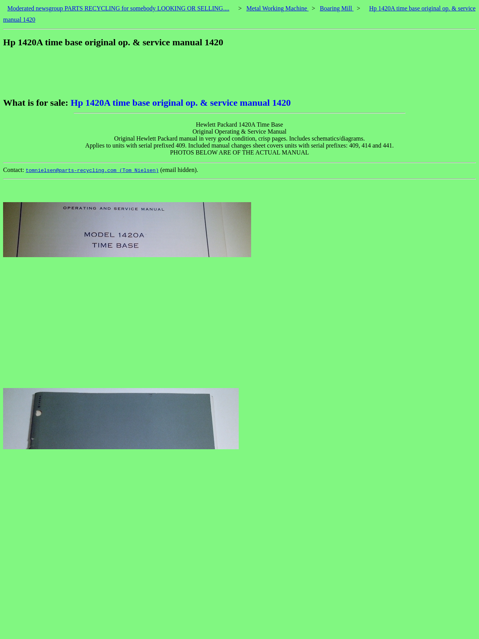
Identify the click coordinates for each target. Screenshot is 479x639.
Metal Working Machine (277, 8)
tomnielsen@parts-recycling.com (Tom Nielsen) (92, 170)
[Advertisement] (144, 72)
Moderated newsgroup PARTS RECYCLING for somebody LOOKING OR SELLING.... (118, 8)
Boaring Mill (336, 8)
